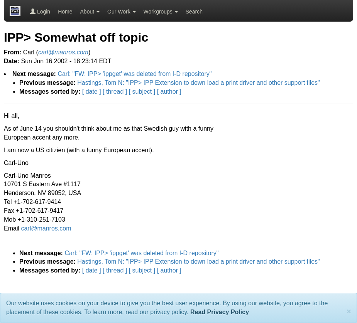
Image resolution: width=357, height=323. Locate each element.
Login (40, 11)
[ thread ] (115, 91)
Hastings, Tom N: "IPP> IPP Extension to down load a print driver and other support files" (198, 82)
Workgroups (161, 11)
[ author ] (169, 91)
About (90, 11)
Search (194, 11)
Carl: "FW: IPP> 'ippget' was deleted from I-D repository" (134, 74)
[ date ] (91, 91)
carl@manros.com (46, 228)
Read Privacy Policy (219, 312)
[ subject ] (142, 91)
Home (65, 11)
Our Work (121, 11)
